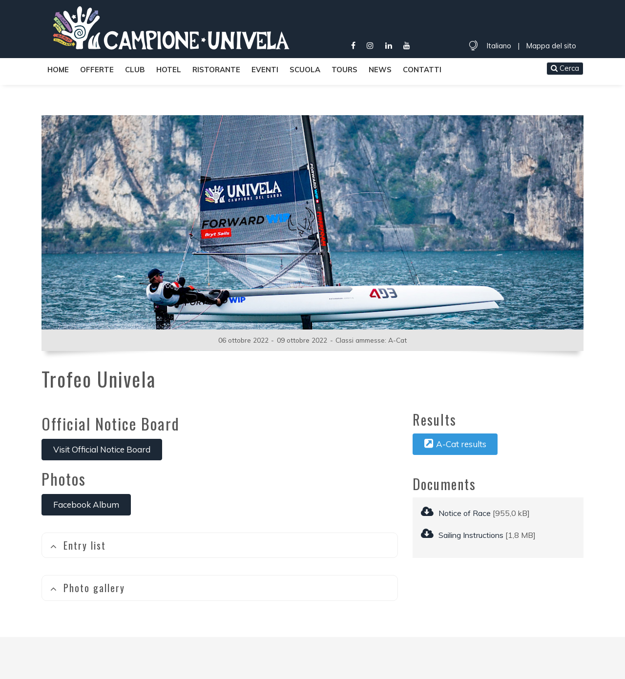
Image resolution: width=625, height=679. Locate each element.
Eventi (264, 69)
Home (58, 69)
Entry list (77, 545)
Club (135, 69)
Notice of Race (456, 513)
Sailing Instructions (462, 535)
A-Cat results (455, 443)
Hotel (168, 69)
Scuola (305, 69)
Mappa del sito (551, 45)
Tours (344, 69)
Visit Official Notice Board (101, 449)
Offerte (97, 69)
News (380, 69)
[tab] (220, 545)
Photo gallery (87, 587)
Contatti (422, 69)
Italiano (498, 45)
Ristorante (216, 69)
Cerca (565, 68)
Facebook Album (86, 504)
